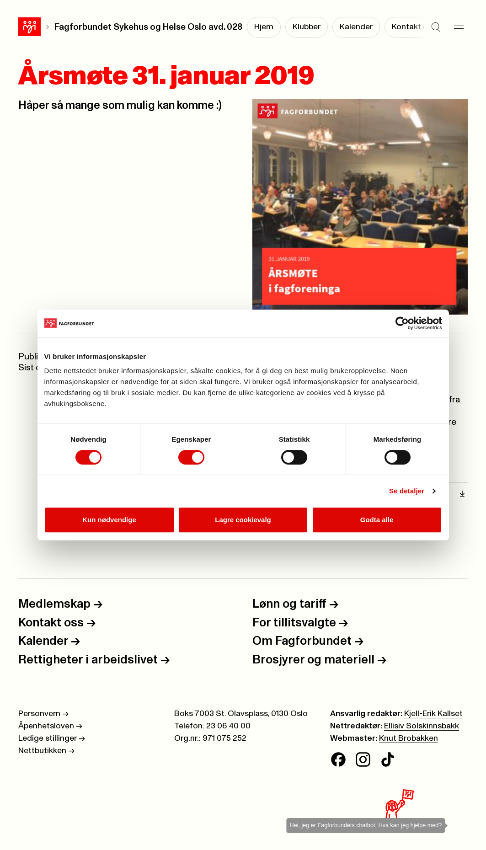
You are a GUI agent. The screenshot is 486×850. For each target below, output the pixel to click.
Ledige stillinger (51, 738)
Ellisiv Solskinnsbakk (421, 726)
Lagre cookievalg (243, 520)
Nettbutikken (46, 751)
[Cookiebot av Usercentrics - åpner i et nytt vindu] (402, 323)
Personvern (43, 714)
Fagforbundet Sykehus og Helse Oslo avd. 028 (148, 27)
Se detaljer (406, 491)
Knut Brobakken (408, 738)
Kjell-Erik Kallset (433, 714)
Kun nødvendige (109, 520)
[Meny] (458, 27)
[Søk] (436, 27)
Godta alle (377, 520)
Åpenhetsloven (50, 726)
